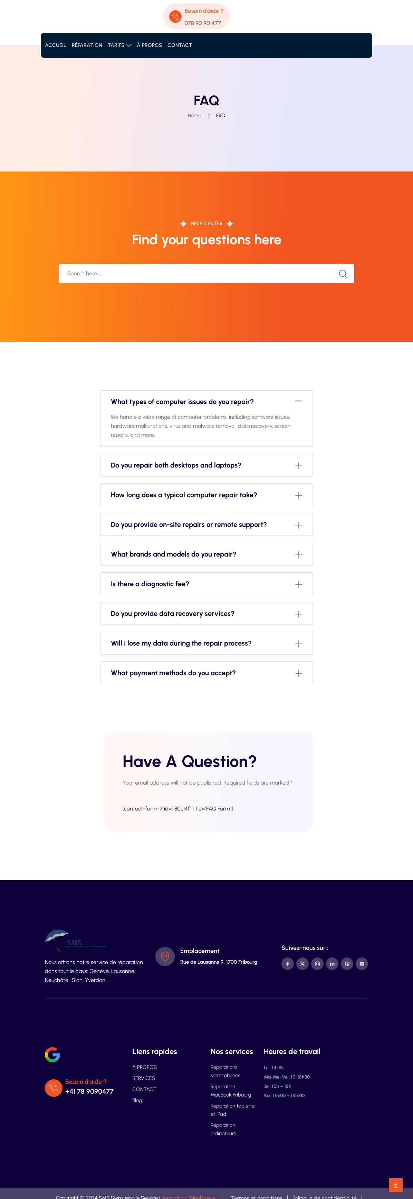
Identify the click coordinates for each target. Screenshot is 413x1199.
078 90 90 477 (202, 23)
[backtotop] (396, 1185)
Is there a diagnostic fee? (150, 584)
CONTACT (179, 45)
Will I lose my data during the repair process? (181, 643)
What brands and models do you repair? (174, 554)
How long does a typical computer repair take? (184, 495)
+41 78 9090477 (89, 1091)
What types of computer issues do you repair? (182, 401)
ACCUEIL (55, 45)
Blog (137, 1100)
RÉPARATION (87, 45)
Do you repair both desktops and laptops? (176, 465)
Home (194, 115)
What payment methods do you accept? (173, 673)
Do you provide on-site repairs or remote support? (189, 524)
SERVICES (143, 1078)
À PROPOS (149, 45)
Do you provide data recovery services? (172, 613)
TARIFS (116, 45)
